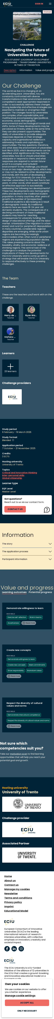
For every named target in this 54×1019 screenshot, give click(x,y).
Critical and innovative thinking (19, 472)
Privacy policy (13, 902)
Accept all (27, 1002)
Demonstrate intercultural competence (24, 715)
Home (8, 876)
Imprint (9, 906)
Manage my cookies (17, 889)
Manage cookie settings (20, 995)
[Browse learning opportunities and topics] (50, 4)
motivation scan (18, 753)
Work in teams (35, 617)
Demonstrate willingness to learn (21, 659)
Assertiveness (13, 623)
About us (10, 880)
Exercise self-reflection (17, 617)
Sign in (39, 3)
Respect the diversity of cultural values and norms (28, 720)
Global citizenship (12, 478)
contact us (15, 509)
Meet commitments (37, 665)
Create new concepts (16, 665)
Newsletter (11, 893)
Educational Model (16, 911)
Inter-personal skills (13, 475)
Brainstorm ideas (34, 670)
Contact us (11, 885)
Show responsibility (16, 670)
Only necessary (27, 1010)
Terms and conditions (18, 898)
